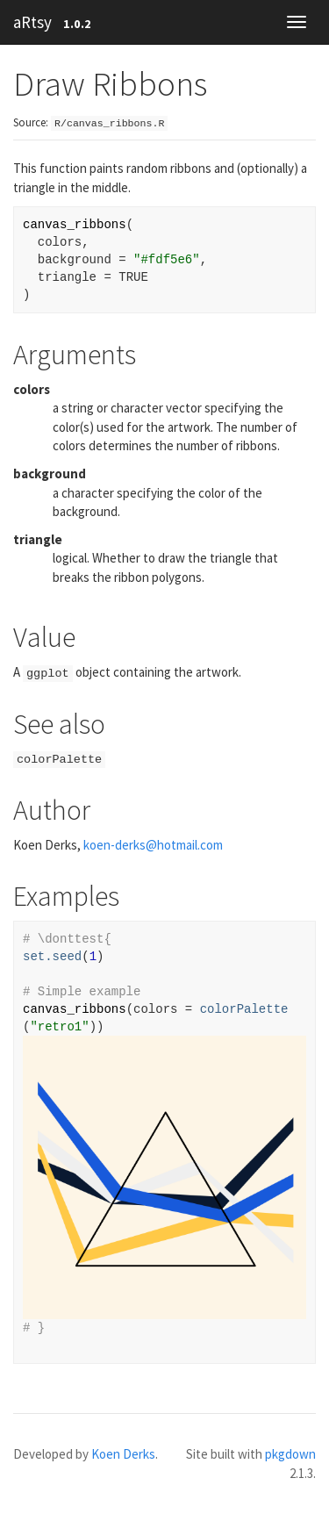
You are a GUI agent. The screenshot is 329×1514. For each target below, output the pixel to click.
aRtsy (32, 21)
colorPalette (244, 1009)
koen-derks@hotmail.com (153, 844)
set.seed (52, 957)
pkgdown (290, 1454)
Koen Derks (123, 1454)
